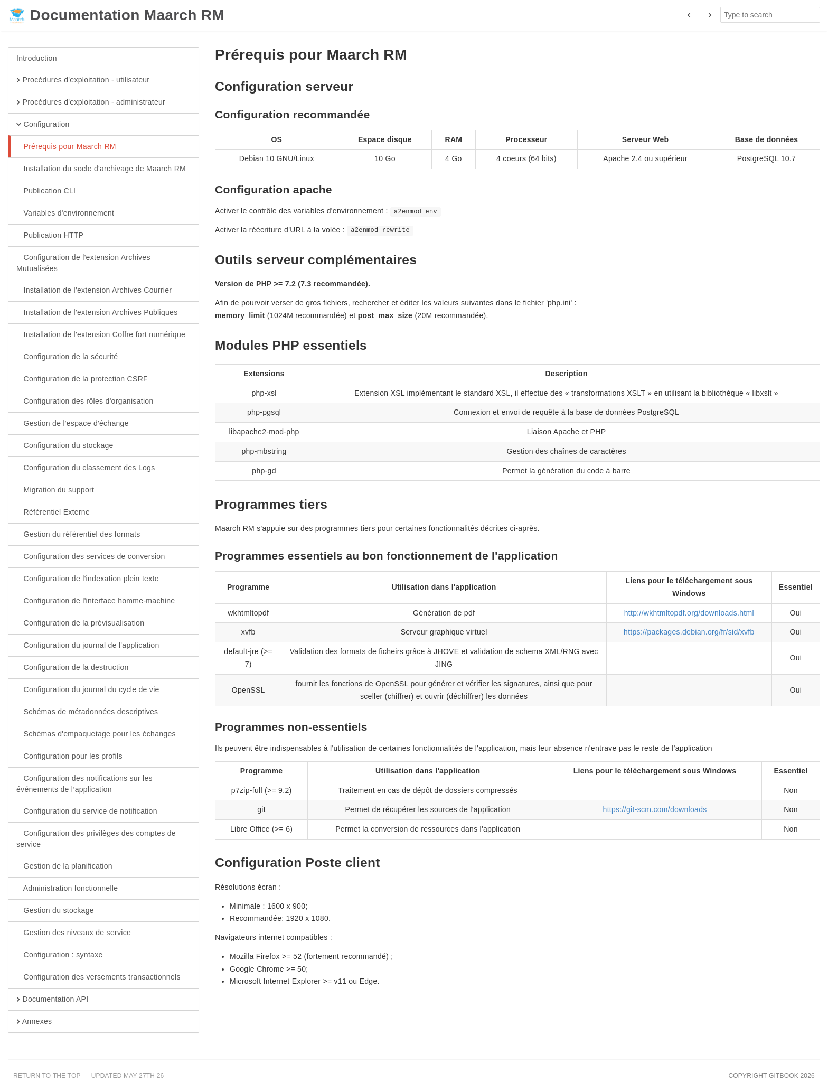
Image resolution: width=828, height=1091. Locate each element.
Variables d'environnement (65, 213)
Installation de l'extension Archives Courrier (94, 290)
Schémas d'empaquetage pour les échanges (96, 734)
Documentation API (52, 999)
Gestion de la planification (64, 866)
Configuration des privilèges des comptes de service (96, 838)
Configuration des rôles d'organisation (85, 401)
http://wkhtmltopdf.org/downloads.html (689, 613)
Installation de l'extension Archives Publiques (96, 312)
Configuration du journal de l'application (87, 645)
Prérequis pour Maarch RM (66, 147)
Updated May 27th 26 (127, 1075)
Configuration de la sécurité (67, 357)
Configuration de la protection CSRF (82, 379)
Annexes (34, 1022)
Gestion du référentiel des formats (78, 534)
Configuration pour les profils (69, 756)
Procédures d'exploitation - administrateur (90, 102)
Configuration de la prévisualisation (80, 623)
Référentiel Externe (53, 512)
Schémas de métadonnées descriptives (87, 712)
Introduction (36, 58)
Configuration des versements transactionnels (98, 977)
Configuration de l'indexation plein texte (87, 579)
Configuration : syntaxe (59, 955)
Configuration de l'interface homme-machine (95, 601)
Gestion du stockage (55, 911)
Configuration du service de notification (86, 811)
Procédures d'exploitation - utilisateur (82, 80)
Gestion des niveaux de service (73, 933)
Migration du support (55, 490)
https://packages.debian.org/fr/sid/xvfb (689, 632)
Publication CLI (46, 191)
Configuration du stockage (65, 446)
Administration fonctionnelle (67, 888)
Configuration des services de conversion (90, 557)
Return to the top (47, 1075)
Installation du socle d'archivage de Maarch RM (101, 169)
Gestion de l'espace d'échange (72, 423)
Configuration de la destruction (72, 668)
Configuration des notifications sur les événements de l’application (84, 783)
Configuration (43, 124)
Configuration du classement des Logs (85, 468)
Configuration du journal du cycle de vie (87, 690)
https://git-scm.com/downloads (655, 809)
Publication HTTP (49, 235)
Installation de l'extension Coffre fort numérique (100, 335)
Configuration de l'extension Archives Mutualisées (83, 263)
